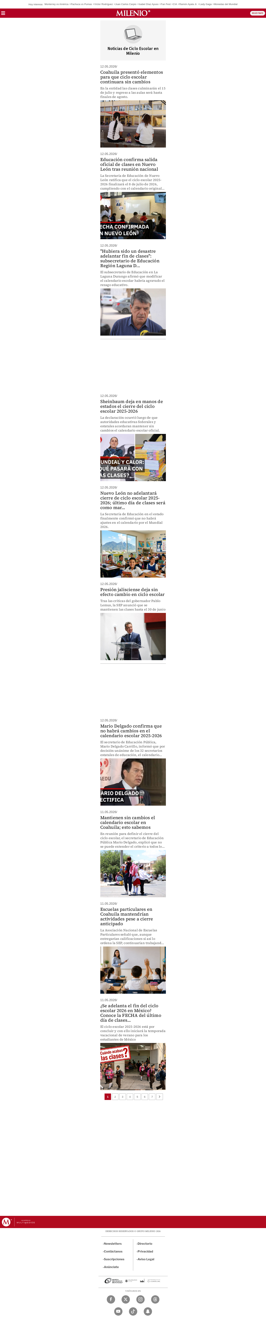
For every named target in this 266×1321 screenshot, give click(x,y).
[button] (3, 14)
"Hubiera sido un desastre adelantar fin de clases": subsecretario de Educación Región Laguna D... (129, 258)
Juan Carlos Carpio (126, 4)
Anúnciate (111, 1267)
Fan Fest (166, 4)
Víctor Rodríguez (103, 4)
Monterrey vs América (57, 4)
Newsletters (113, 1243)
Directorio (145, 1243)
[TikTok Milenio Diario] (133, 1311)
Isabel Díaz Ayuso (148, 4)
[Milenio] (133, 13)
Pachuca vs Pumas (81, 4)
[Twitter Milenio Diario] (126, 1299)
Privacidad (145, 1251)
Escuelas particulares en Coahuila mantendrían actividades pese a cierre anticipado (126, 916)
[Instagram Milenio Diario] (140, 1299)
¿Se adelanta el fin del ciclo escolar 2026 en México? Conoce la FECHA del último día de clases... (130, 1013)
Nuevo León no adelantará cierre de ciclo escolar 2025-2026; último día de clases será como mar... (132, 500)
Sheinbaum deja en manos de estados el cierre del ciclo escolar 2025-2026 (131, 406)
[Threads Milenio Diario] (155, 1299)
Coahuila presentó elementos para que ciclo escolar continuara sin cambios (131, 77)
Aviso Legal (146, 1259)
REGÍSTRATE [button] (257, 13)
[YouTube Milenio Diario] (118, 1311)
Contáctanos (113, 1251)
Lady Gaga (206, 4)
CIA (175, 4)
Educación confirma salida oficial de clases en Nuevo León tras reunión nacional (129, 164)
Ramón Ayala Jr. (188, 4)
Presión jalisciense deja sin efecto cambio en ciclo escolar (132, 591)
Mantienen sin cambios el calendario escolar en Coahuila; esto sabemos (127, 822)
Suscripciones (114, 1259)
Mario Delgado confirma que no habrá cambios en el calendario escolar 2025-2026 (131, 731)
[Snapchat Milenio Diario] (148, 1311)
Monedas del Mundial (225, 4)
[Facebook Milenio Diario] (111, 1299)
